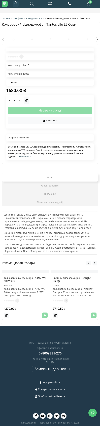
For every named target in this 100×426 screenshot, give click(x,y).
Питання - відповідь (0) (50, 202)
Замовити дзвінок (50, 368)
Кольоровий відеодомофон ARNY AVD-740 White (25, 279)
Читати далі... (26, 156)
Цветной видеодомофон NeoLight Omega (72, 279)
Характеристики (50, 185)
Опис (50, 177)
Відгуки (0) (50, 193)
